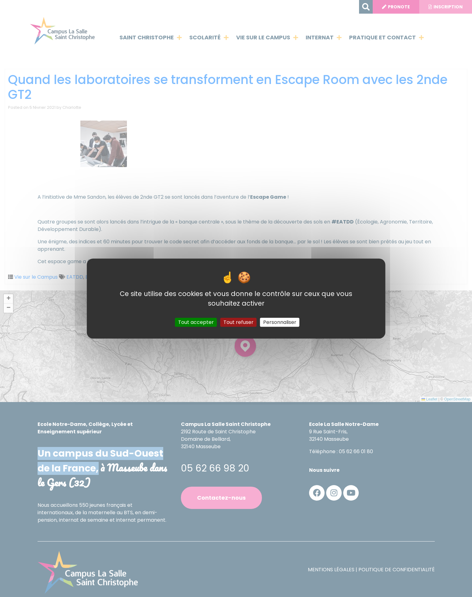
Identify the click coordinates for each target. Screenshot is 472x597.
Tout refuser (238, 322)
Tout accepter (196, 322)
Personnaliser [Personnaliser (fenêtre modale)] (279, 322)
